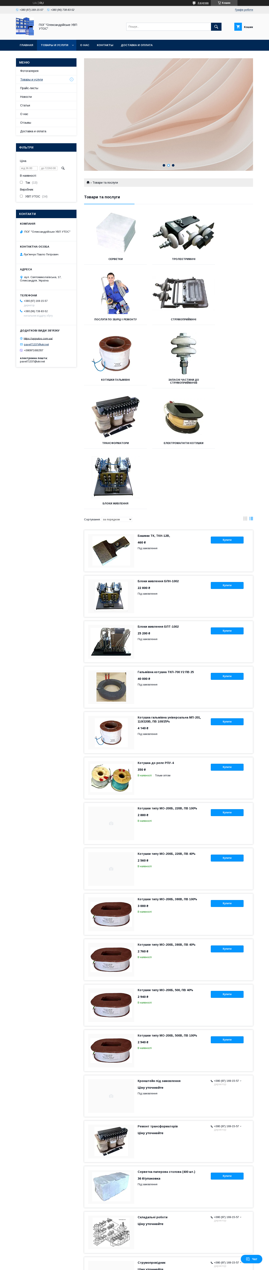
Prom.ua (154, 1260)
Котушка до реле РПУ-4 (156, 642)
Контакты (105, 45)
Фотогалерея (29, 71)
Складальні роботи (152, 1096)
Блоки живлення (227, 382)
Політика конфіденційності (172, 1264)
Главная (26, 45)
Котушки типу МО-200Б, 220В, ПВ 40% (166, 733)
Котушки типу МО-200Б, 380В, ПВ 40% (166, 824)
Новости (26, 96)
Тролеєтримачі (168, 259)
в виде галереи (245, 399)
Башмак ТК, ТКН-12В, (154, 415)
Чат (251, 1259)
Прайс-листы (29, 88)
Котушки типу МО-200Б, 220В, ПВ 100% (167, 687)
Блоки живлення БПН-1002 (158, 460)
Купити (227, 419)
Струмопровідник (151, 1142)
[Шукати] (216, 27)
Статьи (25, 105)
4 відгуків (203, 2)
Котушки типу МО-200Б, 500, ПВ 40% (165, 869)
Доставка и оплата (137, 45)
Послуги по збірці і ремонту (227, 259)
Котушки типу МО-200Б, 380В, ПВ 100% (167, 778)
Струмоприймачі (110, 319)
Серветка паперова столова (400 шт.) (166, 1051)
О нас (84, 45)
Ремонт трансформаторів (158, 1005)
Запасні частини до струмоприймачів (226, 321)
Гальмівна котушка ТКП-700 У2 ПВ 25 (166, 551)
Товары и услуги (54, 45)
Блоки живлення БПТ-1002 (158, 506)
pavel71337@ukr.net (36, 344)
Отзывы (25, 122)
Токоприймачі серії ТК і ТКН (159, 1187)
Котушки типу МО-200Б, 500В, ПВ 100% (167, 914)
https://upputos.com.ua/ (38, 338)
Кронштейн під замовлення (159, 960)
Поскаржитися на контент (139, 1264)
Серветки (110, 259)
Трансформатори (110, 382)
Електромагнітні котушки (168, 382)
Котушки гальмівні (168, 319)
